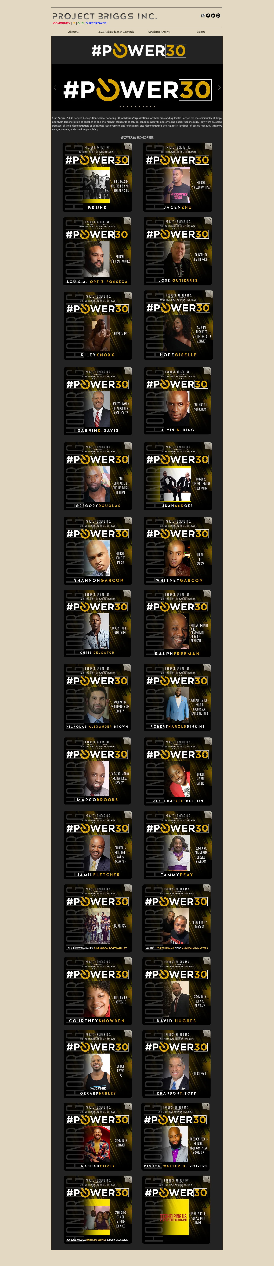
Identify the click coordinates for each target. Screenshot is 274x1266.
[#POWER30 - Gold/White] (120, 106)
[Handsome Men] (131, 106)
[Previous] (55, 88)
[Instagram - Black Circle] (218, 15)
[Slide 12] (154, 106)
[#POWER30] (150, 106)
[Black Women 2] (139, 106)
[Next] (219, 88)
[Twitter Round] (213, 15)
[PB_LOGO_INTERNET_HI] (203, 15)
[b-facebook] (208, 15)
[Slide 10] (146, 106)
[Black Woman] (123, 106)
